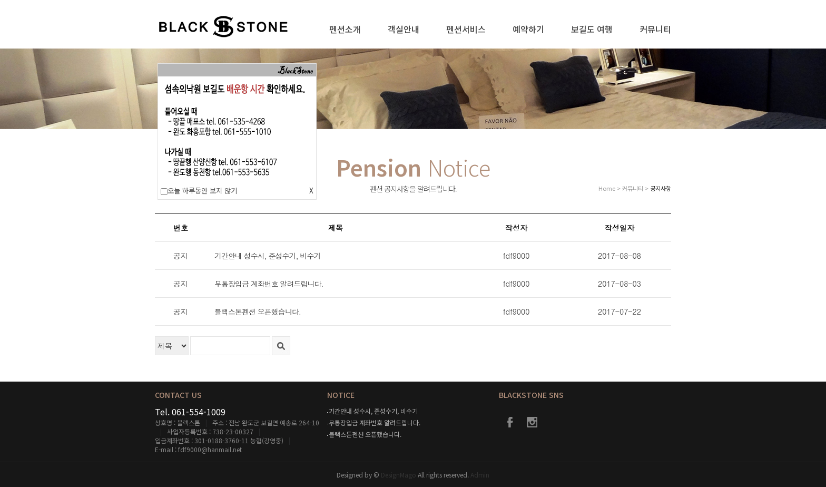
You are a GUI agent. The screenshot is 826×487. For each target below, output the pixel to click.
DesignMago (399, 474)
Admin (479, 474)
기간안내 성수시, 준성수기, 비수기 (373, 410)
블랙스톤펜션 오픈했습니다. (365, 434)
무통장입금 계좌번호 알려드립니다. (374, 422)
